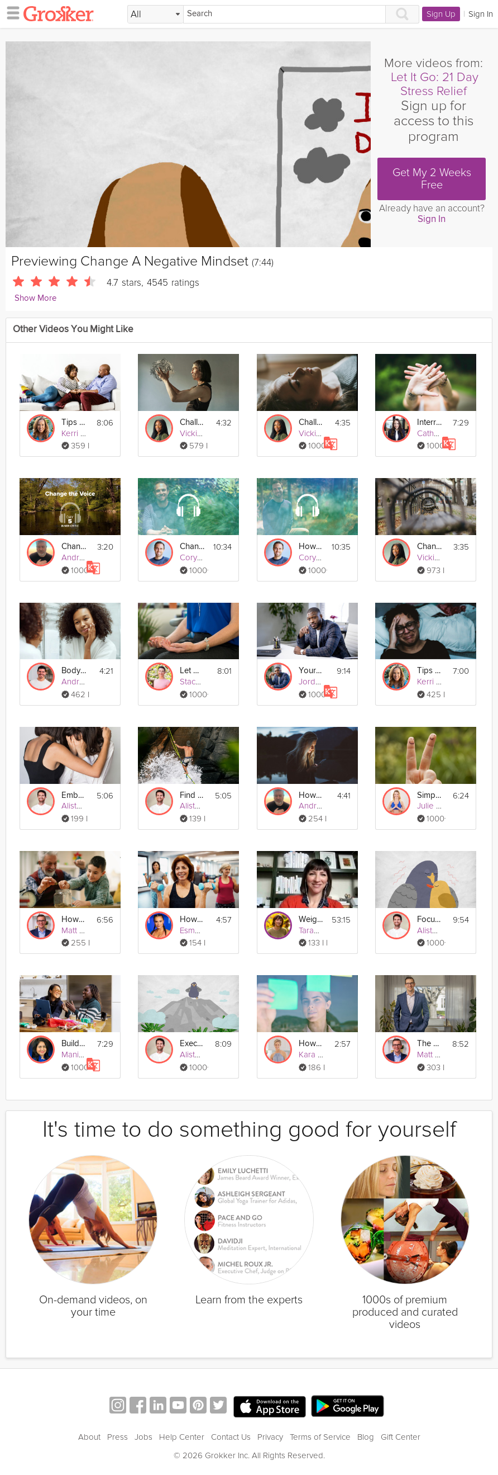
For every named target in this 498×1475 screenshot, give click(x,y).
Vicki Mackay (203, 433)
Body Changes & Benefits (74, 670)
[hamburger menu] (10, 12)
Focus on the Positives (429, 919)
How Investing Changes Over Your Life (74, 919)
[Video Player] (188, 144)
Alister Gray (82, 806)
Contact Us (231, 1437)
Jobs (143, 1437)
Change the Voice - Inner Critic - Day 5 (74, 546)
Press (117, 1437)
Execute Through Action (192, 1043)
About (89, 1437)
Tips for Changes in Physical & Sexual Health (74, 422)
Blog (365, 1437)
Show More (35, 298)
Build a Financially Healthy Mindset (74, 1043)
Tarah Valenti (322, 930)
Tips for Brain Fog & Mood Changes (429, 670)
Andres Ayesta (88, 682)
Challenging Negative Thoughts (192, 422)
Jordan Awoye (325, 682)
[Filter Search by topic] (155, 14)
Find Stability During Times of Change (192, 795)
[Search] (284, 14)
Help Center (181, 1437)
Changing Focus (192, 546)
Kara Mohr (318, 1054)
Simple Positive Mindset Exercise (429, 795)
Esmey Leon (202, 930)
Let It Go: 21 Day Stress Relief (434, 84)
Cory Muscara (205, 557)
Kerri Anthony (86, 433)
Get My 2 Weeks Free (431, 179)
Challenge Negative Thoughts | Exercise (311, 422)
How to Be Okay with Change (311, 546)
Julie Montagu (442, 806)
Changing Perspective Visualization (429, 546)
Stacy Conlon (204, 682)
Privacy (270, 1437)
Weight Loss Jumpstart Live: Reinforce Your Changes (311, 919)
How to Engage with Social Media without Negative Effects (311, 795)
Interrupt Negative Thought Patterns (429, 422)
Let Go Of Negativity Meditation (192, 670)
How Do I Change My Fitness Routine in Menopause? (192, 919)
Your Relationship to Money (311, 670)
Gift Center (400, 1437)
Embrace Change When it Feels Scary (74, 795)
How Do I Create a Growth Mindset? (311, 1043)
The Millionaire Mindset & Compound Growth (429, 1043)
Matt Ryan (79, 930)
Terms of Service (320, 1437)
